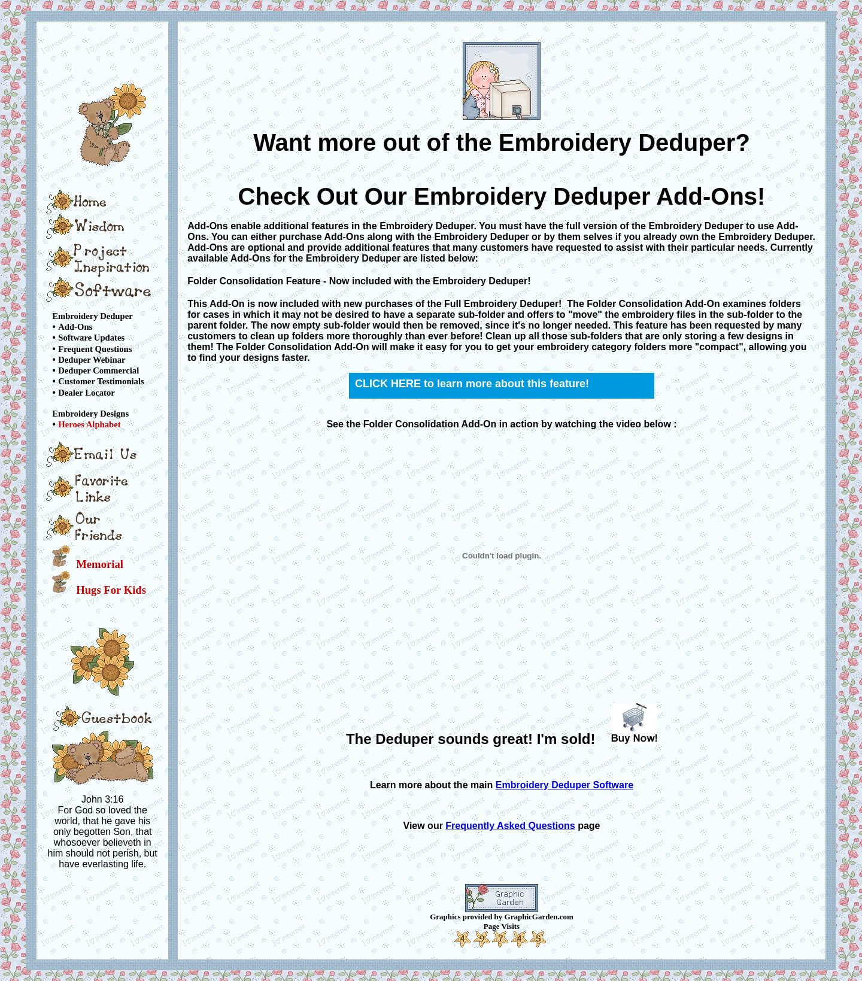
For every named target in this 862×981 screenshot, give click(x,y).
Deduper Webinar (91, 360)
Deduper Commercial (98, 370)
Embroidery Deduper (92, 316)
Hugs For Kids (111, 590)
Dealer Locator (86, 392)
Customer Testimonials (101, 382)
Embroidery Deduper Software (564, 785)
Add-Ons (75, 327)
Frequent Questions (95, 349)
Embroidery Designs (90, 413)
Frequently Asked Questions (510, 826)
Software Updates (91, 338)
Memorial (99, 564)
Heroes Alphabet (89, 424)
